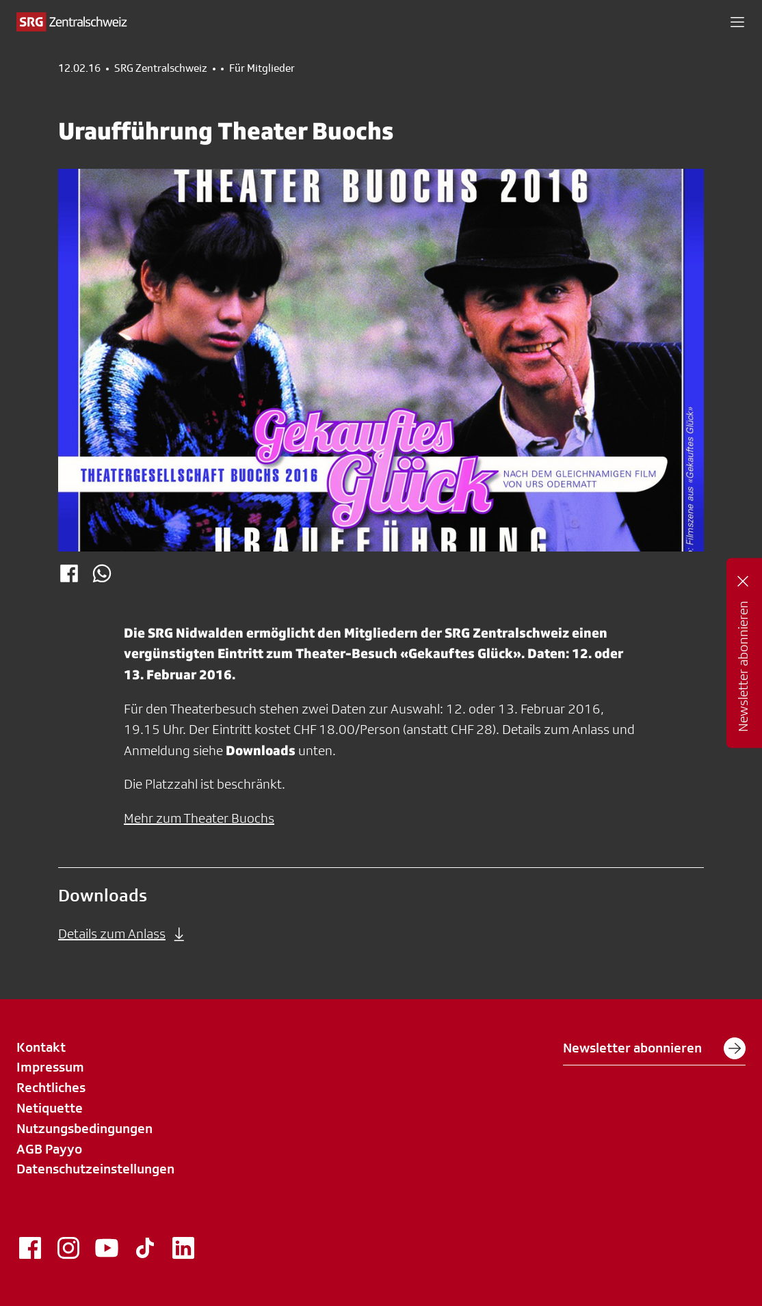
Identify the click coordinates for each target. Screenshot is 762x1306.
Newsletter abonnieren (654, 1048)
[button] (737, 22)
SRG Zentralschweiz (160, 68)
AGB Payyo (49, 1148)
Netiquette (49, 1107)
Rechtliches (51, 1087)
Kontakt (41, 1047)
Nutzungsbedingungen (84, 1128)
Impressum (50, 1066)
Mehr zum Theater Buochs (199, 818)
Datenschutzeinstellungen (95, 1168)
